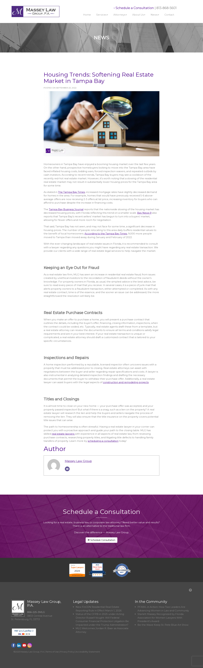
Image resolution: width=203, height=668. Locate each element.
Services (102, 14)
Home (87, 14)
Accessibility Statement (88, 652)
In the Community (151, 602)
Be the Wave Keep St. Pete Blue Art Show (163, 624)
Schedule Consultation (101, 540)
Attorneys (120, 14)
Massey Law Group (78, 461)
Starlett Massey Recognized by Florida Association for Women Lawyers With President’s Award (160, 618)
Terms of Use (52, 652)
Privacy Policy (67, 652)
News (155, 14)
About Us (138, 14)
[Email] (67, 469)
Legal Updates (85, 602)
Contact (169, 14)
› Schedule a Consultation (134, 8)
